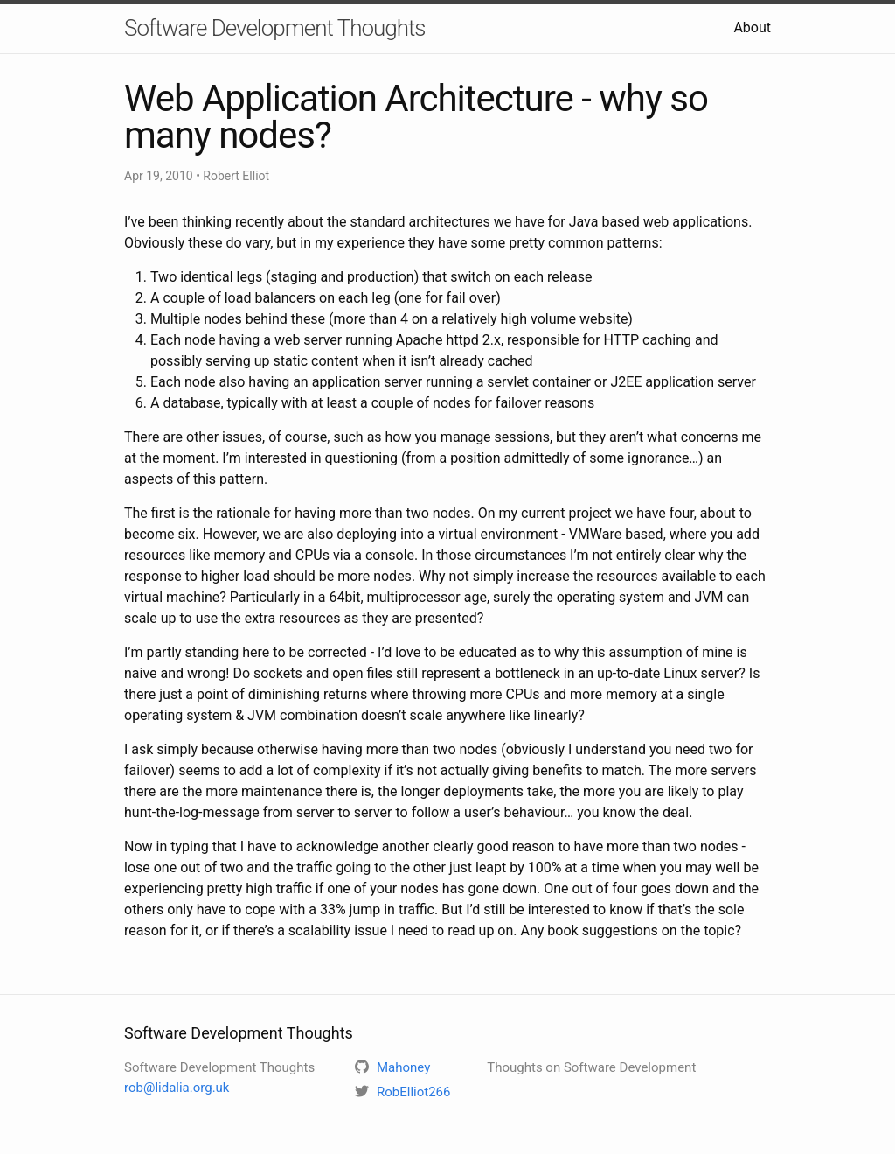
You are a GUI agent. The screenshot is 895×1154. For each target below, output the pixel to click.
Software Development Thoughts (275, 28)
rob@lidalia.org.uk (176, 1087)
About (752, 27)
